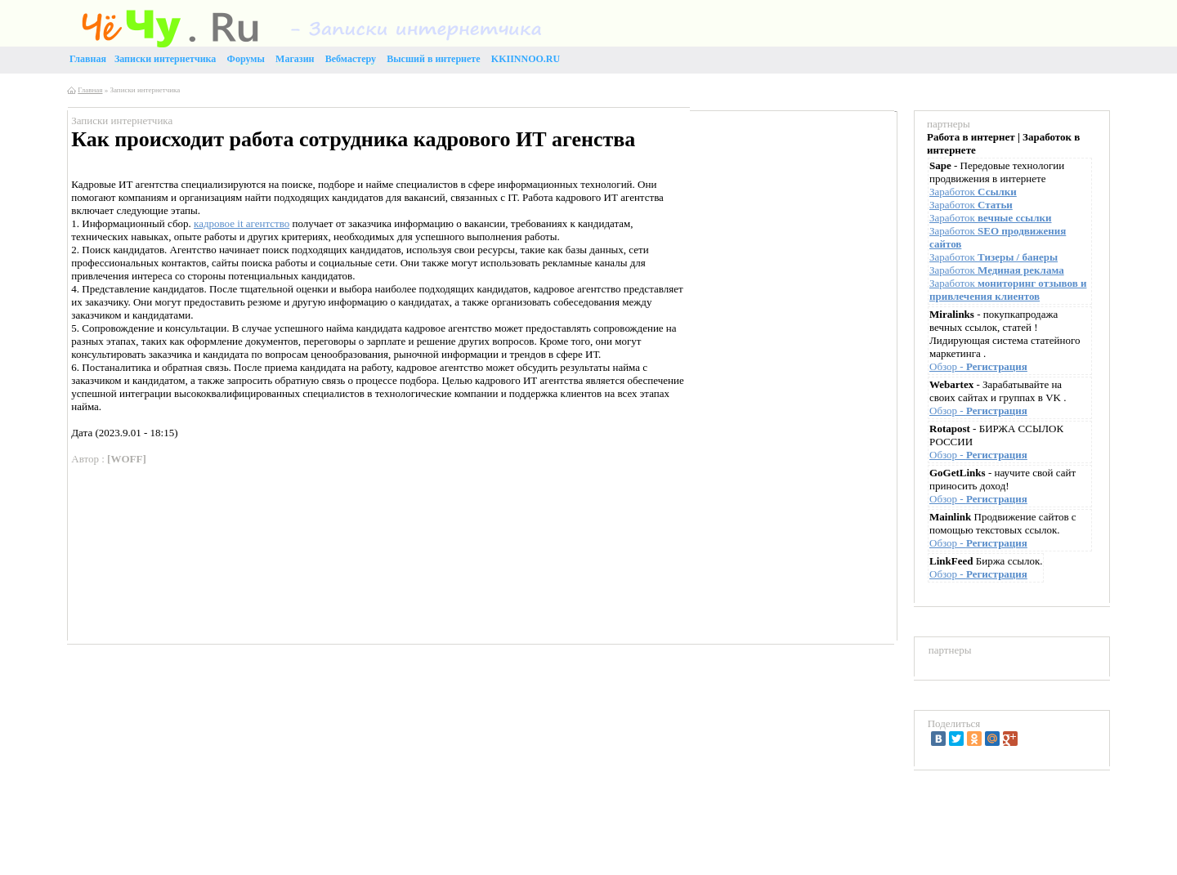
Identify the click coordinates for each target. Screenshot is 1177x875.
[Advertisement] (788, 233)
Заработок (973, 191)
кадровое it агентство (241, 223)
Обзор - (978, 366)
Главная (90, 90)
